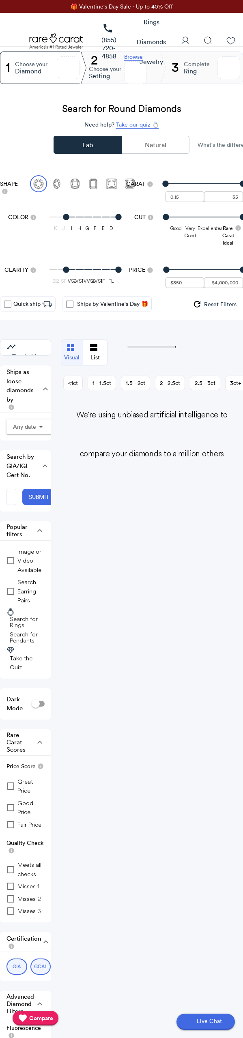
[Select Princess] (111, 183)
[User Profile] (185, 41)
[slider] (204, 183)
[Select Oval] (56, 183)
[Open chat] (205, 1022)
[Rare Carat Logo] (56, 43)
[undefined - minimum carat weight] (185, 196)
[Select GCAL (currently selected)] (40, 966)
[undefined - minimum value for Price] (185, 283)
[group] (214, 304)
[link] (109, 42)
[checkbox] (8, 304)
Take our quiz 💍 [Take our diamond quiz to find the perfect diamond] (137, 124)
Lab (87, 145)
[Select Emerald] (93, 183)
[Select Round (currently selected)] (38, 183)
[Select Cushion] (75, 183)
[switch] (38, 704)
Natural (155, 145)
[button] (43, 389)
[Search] (208, 41)
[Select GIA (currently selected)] (16, 966)
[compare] (35, 1018)
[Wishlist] (231, 41)
